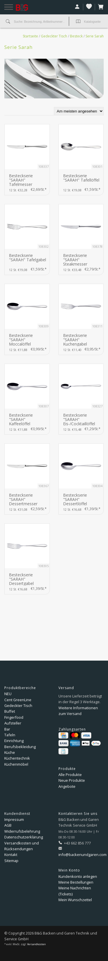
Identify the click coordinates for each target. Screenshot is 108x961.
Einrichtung (14, 740)
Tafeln (9, 734)
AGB (8, 825)
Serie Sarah (95, 36)
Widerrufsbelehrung (22, 831)
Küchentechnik (17, 758)
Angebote (66, 786)
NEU (8, 693)
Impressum (14, 819)
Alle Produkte (70, 774)
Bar (7, 729)
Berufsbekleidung (20, 746)
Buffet (9, 711)
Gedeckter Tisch (54, 36)
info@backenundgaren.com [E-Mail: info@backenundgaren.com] (82, 854)
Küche (9, 752)
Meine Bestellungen (75, 882)
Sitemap (11, 860)
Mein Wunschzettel (75, 899)
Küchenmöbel (16, 764)
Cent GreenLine (17, 699)
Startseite (30, 36)
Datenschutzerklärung (23, 837)
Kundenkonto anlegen (77, 876)
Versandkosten (36, 944)
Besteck (76, 36)
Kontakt (10, 854)
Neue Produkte (71, 780)
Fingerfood (13, 717)
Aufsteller (12, 723)
